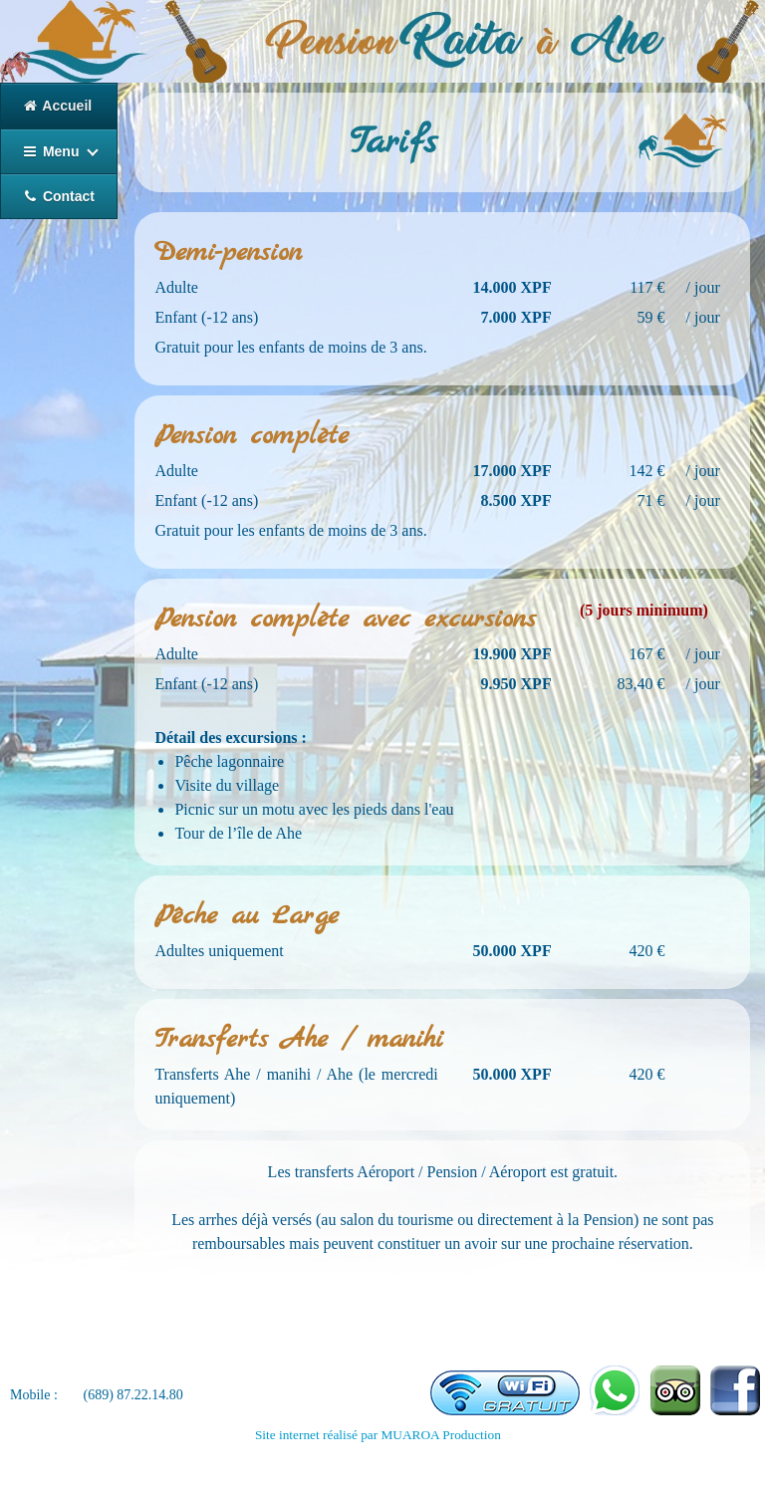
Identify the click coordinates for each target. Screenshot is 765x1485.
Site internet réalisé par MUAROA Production (378, 1434)
